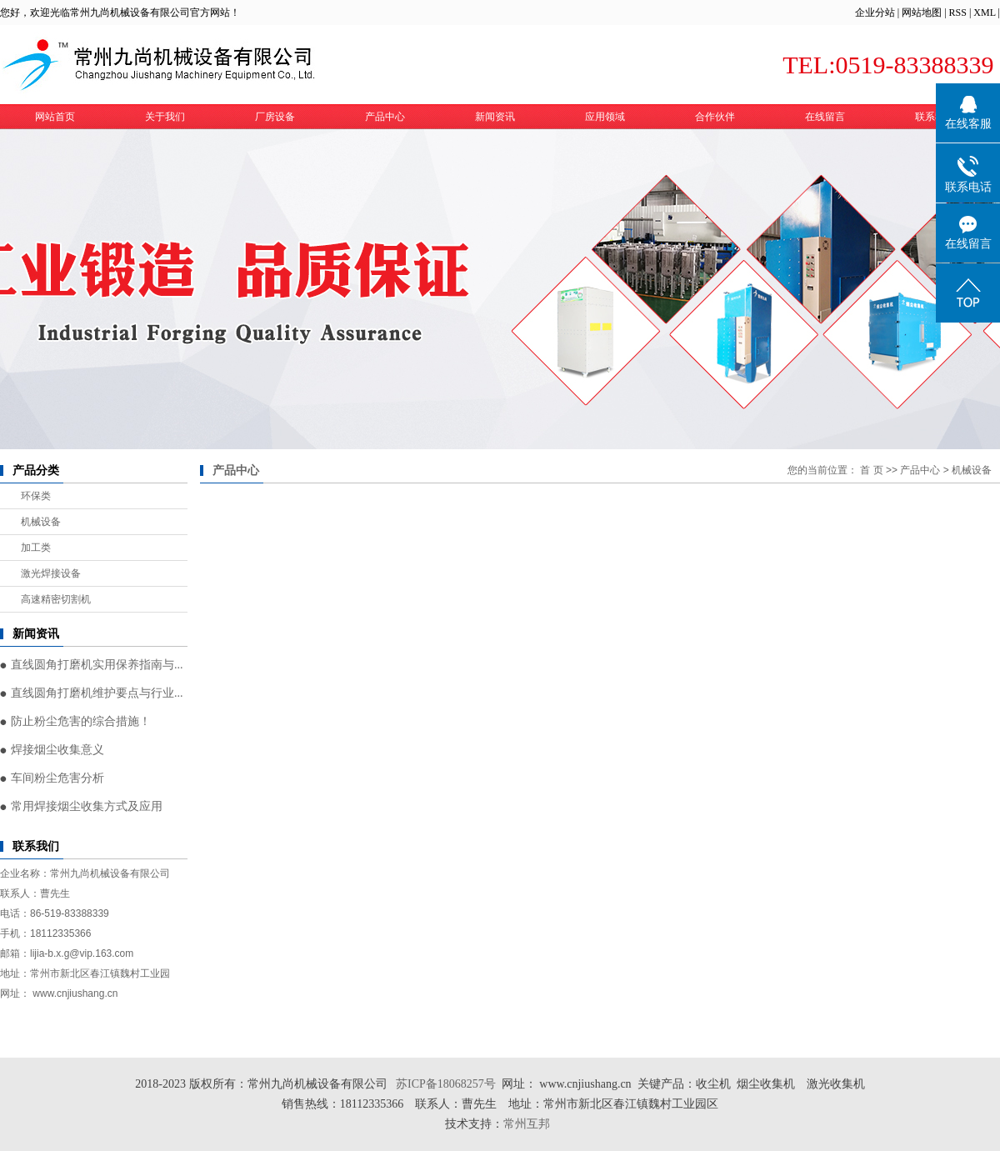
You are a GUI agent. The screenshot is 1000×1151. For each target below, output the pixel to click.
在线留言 (825, 117)
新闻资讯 (495, 117)
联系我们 (935, 117)
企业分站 (875, 12)
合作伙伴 (715, 117)
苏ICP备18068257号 (446, 1084)
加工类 (36, 547)
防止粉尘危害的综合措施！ (81, 721)
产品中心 (385, 117)
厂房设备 (275, 117)
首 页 (871, 470)
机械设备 (41, 522)
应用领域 (605, 117)
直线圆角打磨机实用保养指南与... (97, 664)
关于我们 (165, 117)
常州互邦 (528, 1124)
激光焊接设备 (51, 573)
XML (984, 12)
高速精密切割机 (56, 599)
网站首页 (55, 117)
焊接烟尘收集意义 (57, 749)
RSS (958, 12)
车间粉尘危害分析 (57, 778)
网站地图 (922, 12)
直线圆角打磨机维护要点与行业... (97, 693)
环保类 (36, 496)
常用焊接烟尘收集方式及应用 (86, 806)
